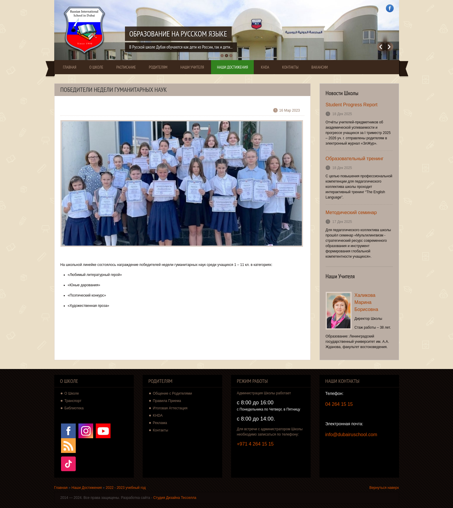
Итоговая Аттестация (170, 408)
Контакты (290, 67)
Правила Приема (167, 401)
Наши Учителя (192, 67)
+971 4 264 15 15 (255, 443)
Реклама (160, 423)
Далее (389, 46)
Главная (69, 67)
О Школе (96, 67)
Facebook (390, 8)
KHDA (265, 67)
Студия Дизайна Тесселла (174, 498)
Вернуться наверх (384, 488)
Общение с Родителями (172, 393)
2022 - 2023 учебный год (126, 488)
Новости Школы (342, 93)
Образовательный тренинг (355, 158)
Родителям (158, 67)
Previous (381, 46)
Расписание (126, 67)
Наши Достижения (232, 67)
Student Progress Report (352, 104)
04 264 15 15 (339, 404)
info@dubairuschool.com (351, 434)
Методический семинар (351, 212)
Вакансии (320, 67)
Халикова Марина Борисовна (366, 302)
